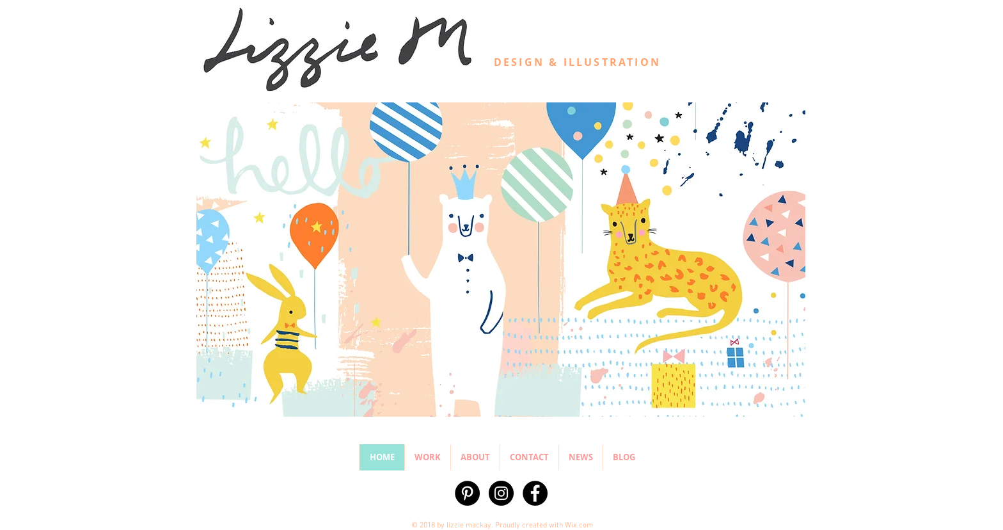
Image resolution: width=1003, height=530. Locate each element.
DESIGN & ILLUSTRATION (577, 62)
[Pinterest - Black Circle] (467, 493)
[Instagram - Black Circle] (501, 493)
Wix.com (579, 525)
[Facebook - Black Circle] (535, 493)
